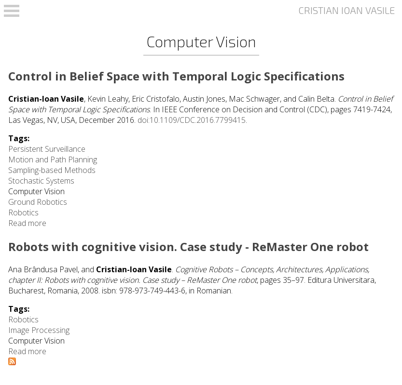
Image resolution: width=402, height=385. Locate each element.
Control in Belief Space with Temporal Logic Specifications (176, 76)
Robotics (23, 212)
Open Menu (11, 11)
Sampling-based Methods (52, 170)
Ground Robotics (37, 202)
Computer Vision (36, 191)
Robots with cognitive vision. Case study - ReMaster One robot (188, 246)
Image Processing (38, 330)
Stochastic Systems (41, 180)
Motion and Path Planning (52, 159)
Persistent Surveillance (46, 149)
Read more (27, 223)
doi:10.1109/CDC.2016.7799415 (192, 120)
